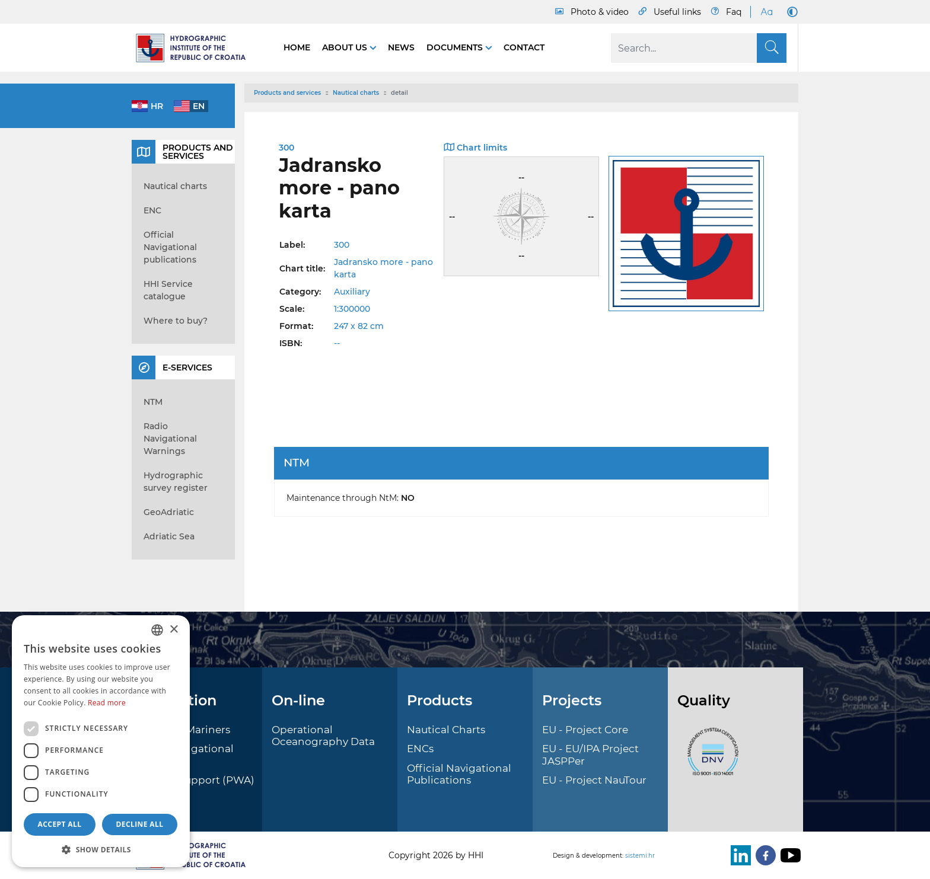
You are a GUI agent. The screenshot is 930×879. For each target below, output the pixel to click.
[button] (101, 849)
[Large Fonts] (766, 12)
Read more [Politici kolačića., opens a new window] (107, 703)
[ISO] (710, 758)
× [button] (173, 629)
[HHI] (196, 48)
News (401, 47)
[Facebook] (763, 855)
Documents (455, 47)
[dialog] (101, 741)
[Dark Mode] (790, 12)
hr (157, 106)
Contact (524, 47)
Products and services (287, 93)
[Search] (698, 48)
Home (297, 47)
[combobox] (157, 630)
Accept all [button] (60, 824)
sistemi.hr (640, 855)
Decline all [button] (140, 824)
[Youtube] (788, 855)
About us (346, 47)
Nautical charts (356, 93)
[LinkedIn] (738, 855)
